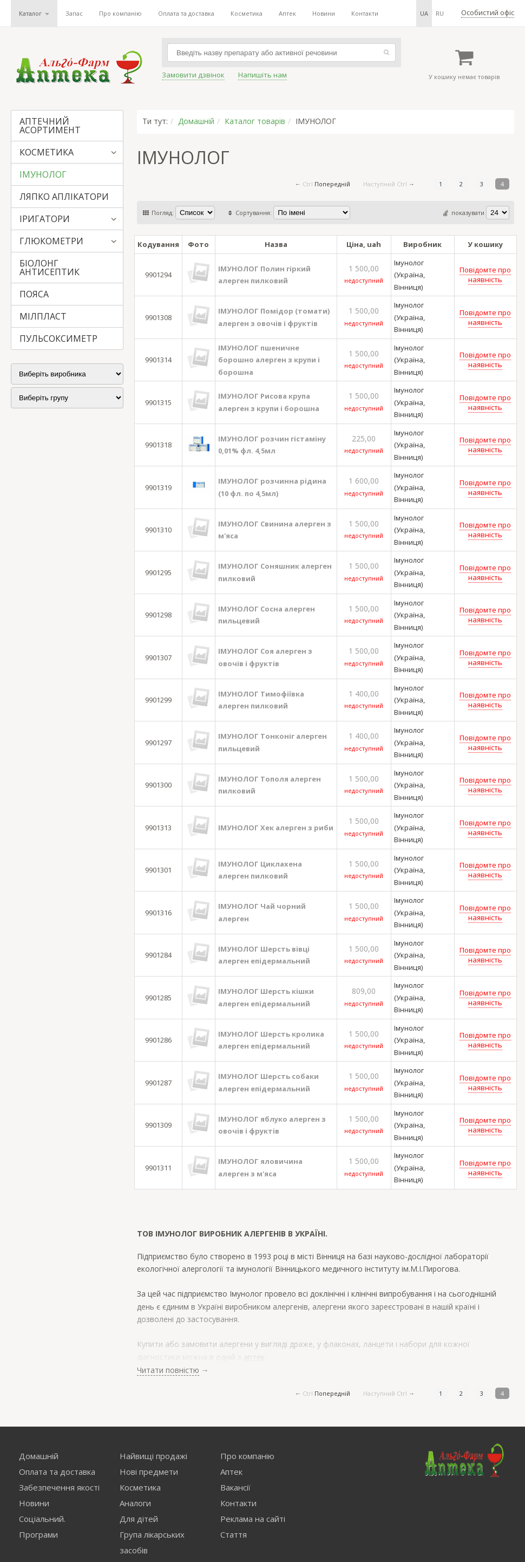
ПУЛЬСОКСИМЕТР (58, 338)
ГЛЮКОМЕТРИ (51, 241)
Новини (323, 13)
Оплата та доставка (186, 13)
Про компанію (120, 13)
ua (424, 13)
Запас (74, 13)
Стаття (233, 1534)
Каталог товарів (255, 121)
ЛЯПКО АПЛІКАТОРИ (64, 197)
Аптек (287, 13)
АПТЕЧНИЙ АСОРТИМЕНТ (50, 125)
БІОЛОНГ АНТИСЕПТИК (49, 267)
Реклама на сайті (252, 1518)
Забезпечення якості (59, 1487)
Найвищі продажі (153, 1455)
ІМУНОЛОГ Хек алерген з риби (275, 827)
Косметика (246, 13)
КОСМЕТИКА (46, 152)
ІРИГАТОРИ (44, 219)
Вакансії (235, 1487)
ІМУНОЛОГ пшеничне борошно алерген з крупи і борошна (269, 360)
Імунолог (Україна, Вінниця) (409, 275)
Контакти (364, 13)
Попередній (332, 184)
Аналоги (135, 1503)
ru (440, 13)
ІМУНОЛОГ (43, 174)
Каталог (34, 13)
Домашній (196, 121)
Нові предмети (149, 1471)
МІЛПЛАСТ (43, 316)
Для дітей (139, 1518)
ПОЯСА (34, 294)
